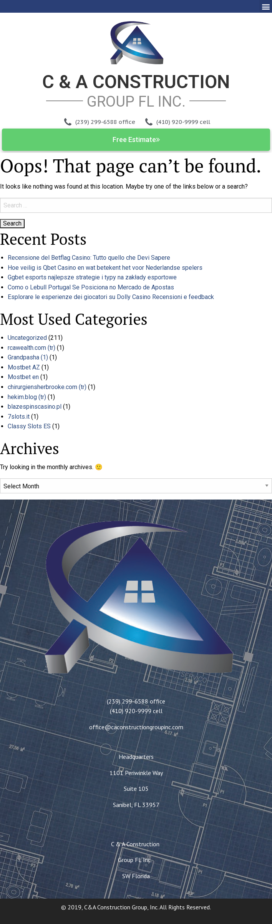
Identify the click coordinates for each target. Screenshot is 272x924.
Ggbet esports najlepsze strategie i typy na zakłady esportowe (92, 277)
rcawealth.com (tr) (31, 347)
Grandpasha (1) (28, 357)
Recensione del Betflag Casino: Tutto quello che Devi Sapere (89, 257)
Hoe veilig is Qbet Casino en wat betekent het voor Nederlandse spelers (105, 267)
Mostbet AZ (24, 367)
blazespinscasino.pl (34, 406)
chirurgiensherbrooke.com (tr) (47, 387)
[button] (265, 6)
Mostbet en (23, 377)
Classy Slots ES (29, 426)
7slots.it (19, 416)
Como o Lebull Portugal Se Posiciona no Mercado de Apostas (91, 287)
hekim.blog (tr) (27, 397)
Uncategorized (27, 337)
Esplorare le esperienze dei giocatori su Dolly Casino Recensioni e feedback (111, 297)
